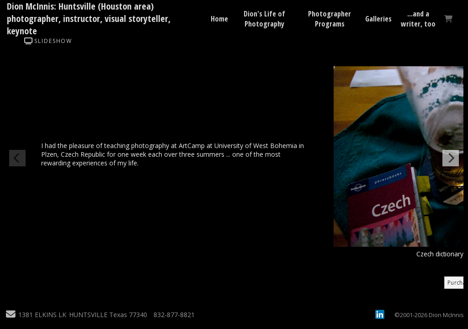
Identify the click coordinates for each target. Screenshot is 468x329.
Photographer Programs (329, 19)
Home (219, 19)
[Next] (450, 158)
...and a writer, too (418, 19)
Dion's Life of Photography (264, 19)
